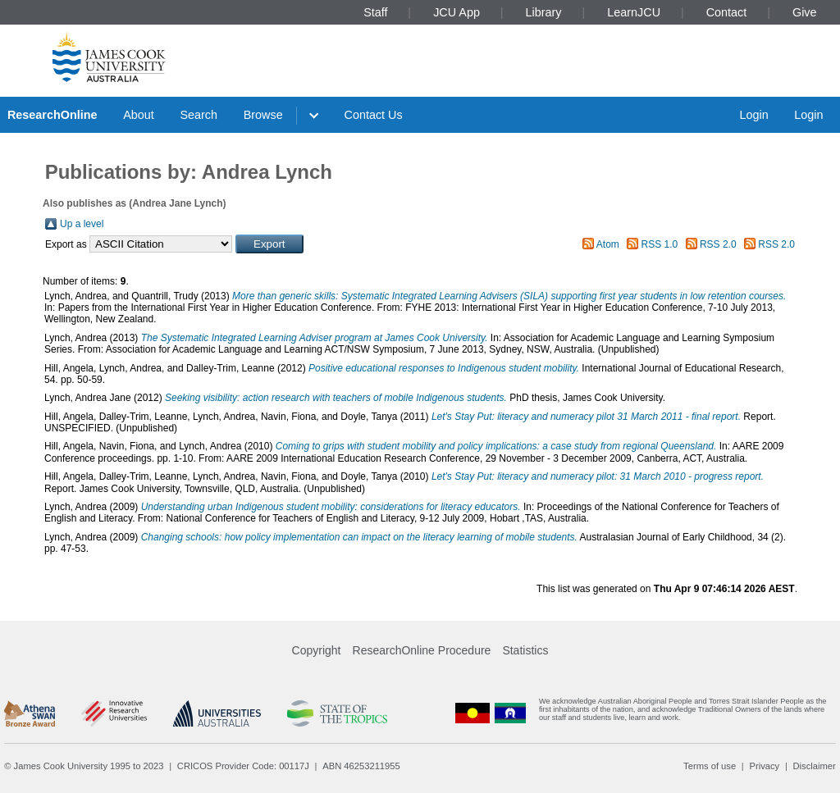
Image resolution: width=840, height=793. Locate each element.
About (138, 114)
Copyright (316, 650)
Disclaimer (814, 766)
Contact (726, 12)
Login (753, 114)
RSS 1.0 (659, 244)
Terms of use (709, 766)
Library (544, 12)
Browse (263, 114)
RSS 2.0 (718, 244)
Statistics (525, 650)
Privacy (764, 766)
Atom (607, 244)
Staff (375, 12)
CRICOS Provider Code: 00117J (243, 766)
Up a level (81, 224)
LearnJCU (633, 12)
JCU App (456, 12)
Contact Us (374, 114)
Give (804, 12)
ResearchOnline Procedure (422, 650)
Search (198, 114)
